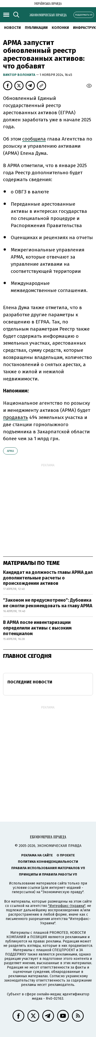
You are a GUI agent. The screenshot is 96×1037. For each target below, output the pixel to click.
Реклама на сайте (37, 855)
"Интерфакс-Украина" (66, 906)
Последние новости (29, 682)
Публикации (36, 28)
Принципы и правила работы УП (48, 874)
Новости (12, 28)
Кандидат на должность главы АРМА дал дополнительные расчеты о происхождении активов (48, 577)
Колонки (60, 28)
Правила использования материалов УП (48, 868)
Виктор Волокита (19, 75)
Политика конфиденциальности (48, 862)
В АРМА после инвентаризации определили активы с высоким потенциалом (37, 628)
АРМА (10, 451)
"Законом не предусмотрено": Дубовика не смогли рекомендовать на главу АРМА (47, 603)
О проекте (66, 855)
